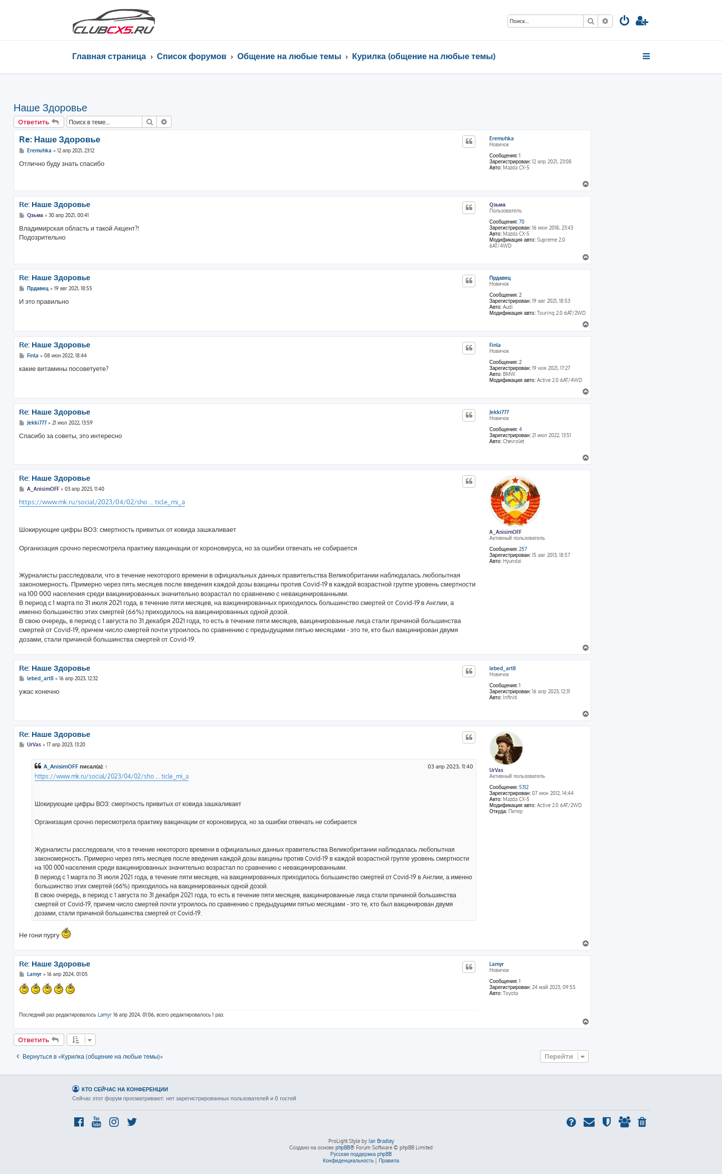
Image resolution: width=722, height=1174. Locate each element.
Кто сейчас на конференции (125, 1089)
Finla (495, 345)
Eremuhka (501, 138)
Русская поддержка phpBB (361, 1154)
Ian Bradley (381, 1141)
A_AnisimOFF (505, 532)
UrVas (496, 770)
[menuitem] (625, 22)
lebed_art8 (502, 668)
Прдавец (500, 278)
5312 (523, 787)
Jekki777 (499, 412)
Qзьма (497, 205)
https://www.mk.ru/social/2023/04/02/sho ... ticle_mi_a (102, 502)
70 (521, 222)
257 (523, 549)
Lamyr (496, 964)
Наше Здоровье (50, 107)
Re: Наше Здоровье (59, 139)
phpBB (342, 1147)
